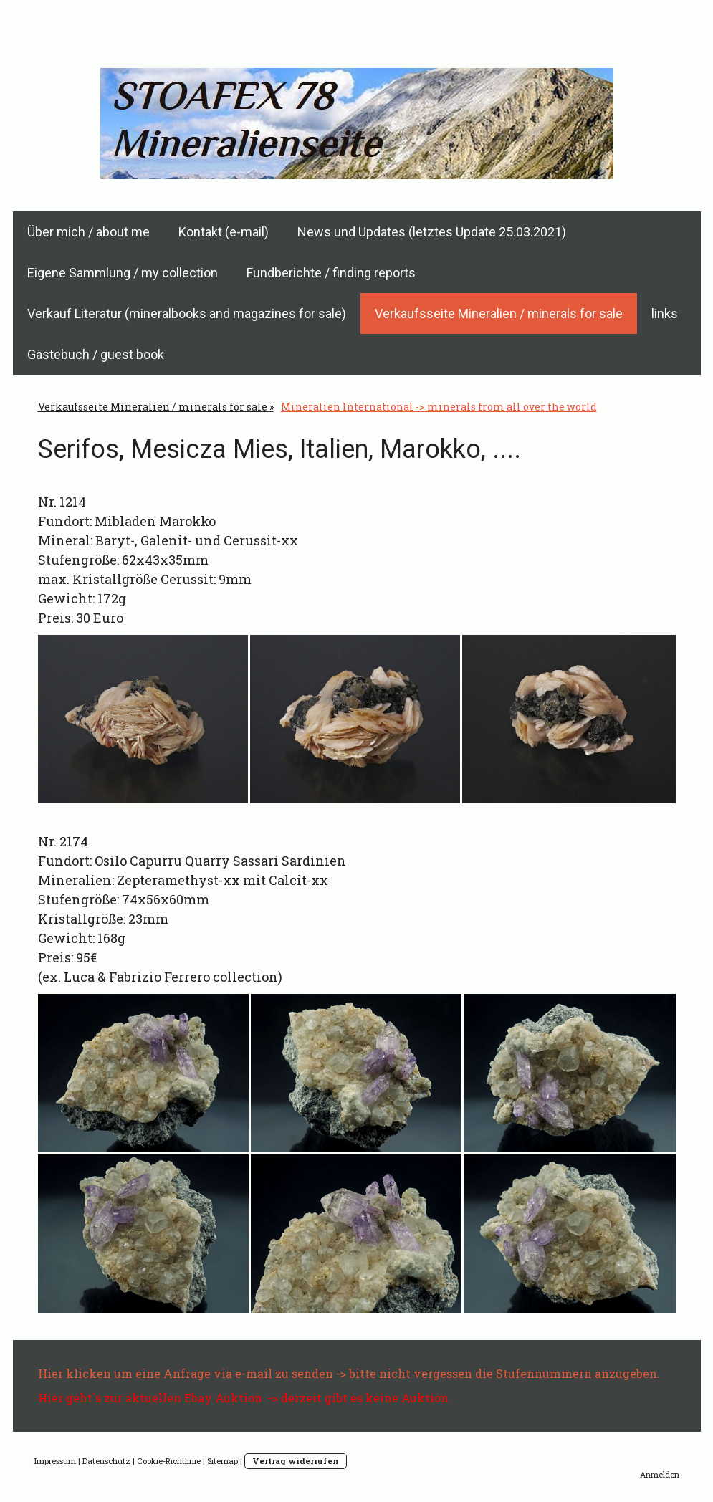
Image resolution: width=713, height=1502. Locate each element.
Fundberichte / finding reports (331, 272)
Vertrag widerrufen (295, 1460)
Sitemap (222, 1460)
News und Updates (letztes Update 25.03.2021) (431, 231)
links (664, 313)
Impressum (55, 1460)
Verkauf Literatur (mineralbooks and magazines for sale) (186, 313)
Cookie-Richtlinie (169, 1460)
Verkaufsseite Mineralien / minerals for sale (499, 313)
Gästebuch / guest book (95, 354)
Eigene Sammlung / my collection (122, 272)
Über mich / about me (88, 231)
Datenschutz (106, 1460)
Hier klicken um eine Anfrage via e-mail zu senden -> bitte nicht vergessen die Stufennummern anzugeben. (349, 1373)
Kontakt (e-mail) (223, 231)
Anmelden (659, 1474)
